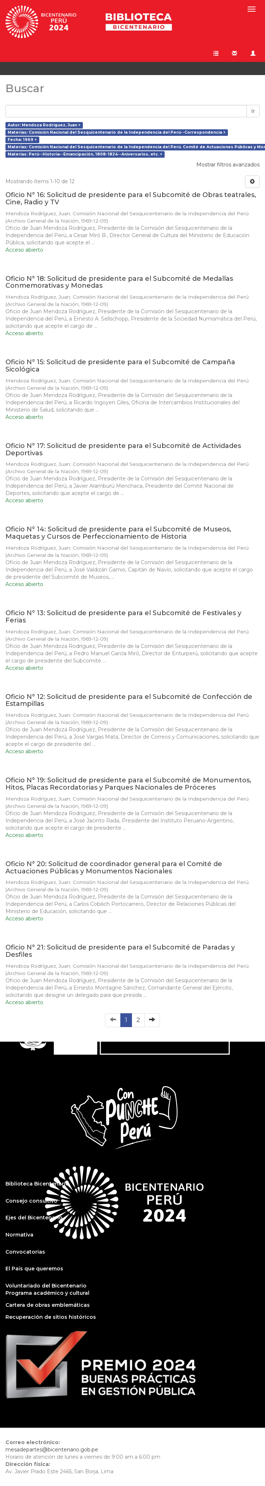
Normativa (19, 1234)
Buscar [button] (22, 68)
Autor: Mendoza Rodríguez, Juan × (44, 125)
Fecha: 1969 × (22, 139)
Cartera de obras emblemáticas (47, 1305)
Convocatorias (25, 1252)
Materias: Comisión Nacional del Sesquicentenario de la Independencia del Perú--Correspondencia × (116, 132)
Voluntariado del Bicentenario (46, 1285)
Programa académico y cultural (47, 1293)
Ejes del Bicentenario (34, 1217)
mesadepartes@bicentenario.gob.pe (51, 1449)
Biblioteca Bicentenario (37, 1183)
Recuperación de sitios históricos (50, 1317)
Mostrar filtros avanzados (228, 164)
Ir (253, 111)
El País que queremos (34, 1268)
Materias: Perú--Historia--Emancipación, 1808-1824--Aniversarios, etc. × (85, 154)
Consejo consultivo (31, 1201)
